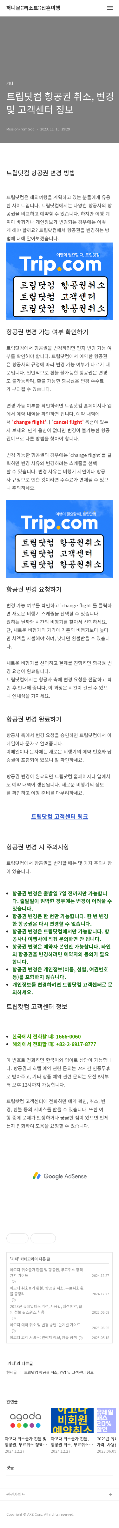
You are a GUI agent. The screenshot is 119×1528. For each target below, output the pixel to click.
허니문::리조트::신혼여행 (33, 8)
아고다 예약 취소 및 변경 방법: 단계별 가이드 (45, 1324)
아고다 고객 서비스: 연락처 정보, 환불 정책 (43, 1337)
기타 (14, 1258)
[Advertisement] (59, 1175)
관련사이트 (15, 1494)
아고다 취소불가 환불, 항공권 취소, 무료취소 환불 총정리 (47, 1290)
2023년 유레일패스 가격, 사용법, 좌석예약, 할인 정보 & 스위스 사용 (46, 1309)
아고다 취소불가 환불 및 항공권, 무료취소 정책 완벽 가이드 (46, 1272)
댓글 (10, 1467)
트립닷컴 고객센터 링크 (59, 816)
